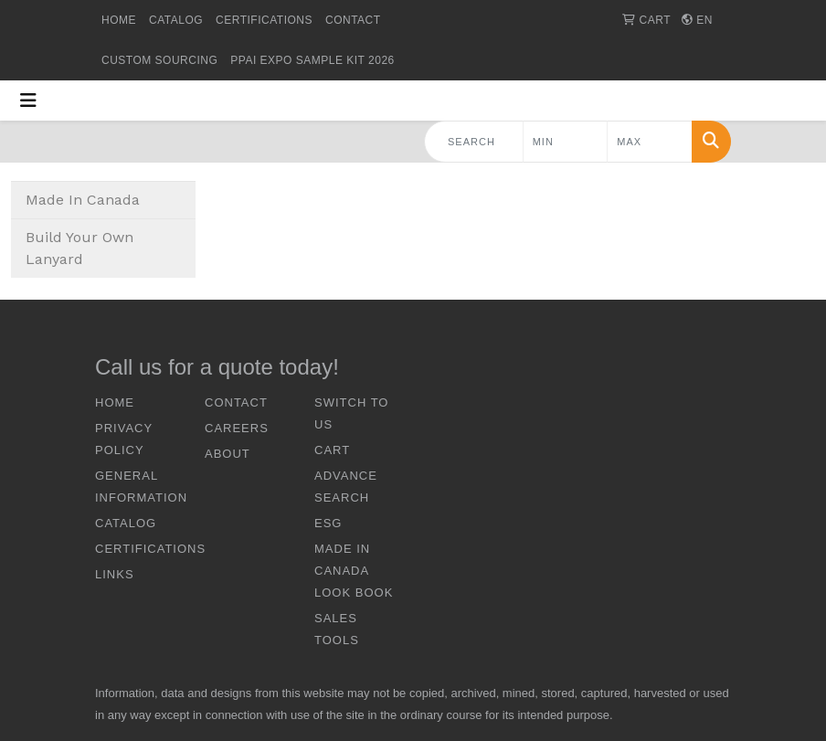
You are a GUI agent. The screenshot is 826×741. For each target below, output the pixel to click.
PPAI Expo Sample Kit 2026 (312, 60)
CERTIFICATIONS (264, 20)
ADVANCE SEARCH (345, 486)
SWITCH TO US (351, 413)
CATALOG (176, 20)
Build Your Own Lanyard (79, 248)
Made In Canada (83, 199)
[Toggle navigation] (28, 100)
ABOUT (227, 453)
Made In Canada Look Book (353, 570)
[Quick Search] (474, 142)
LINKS (114, 574)
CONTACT (353, 20)
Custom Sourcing (159, 60)
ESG (328, 523)
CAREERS (237, 428)
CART (332, 450)
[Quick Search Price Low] (566, 142)
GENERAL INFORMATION (139, 486)
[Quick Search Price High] (650, 142)
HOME (118, 20)
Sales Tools (336, 629)
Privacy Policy (124, 439)
